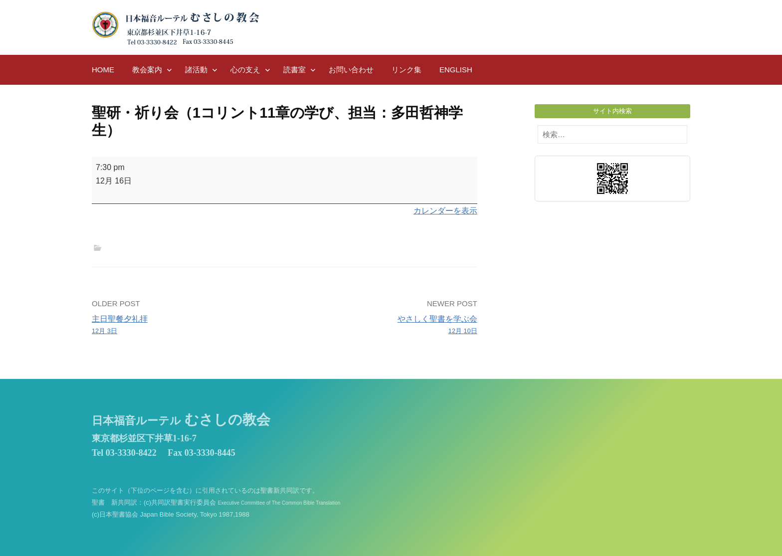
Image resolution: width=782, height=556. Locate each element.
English (455, 69)
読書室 (294, 69)
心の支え (245, 69)
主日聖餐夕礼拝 (184, 326)
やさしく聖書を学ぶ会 (384, 326)
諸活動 (196, 69)
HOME (103, 69)
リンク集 (406, 69)
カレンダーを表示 (445, 210)
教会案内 (147, 69)
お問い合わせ (351, 69)
